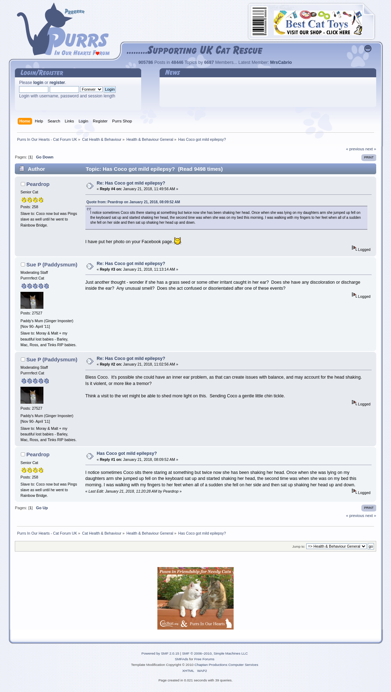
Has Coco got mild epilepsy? (127, 453)
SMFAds (181, 659)
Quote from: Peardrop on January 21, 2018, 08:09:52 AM (133, 202)
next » (370, 149)
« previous (355, 149)
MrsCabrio (281, 62)
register (57, 82)
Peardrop (38, 184)
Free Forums (204, 659)
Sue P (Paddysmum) (51, 264)
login (38, 82)
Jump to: (298, 546)
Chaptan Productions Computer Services (226, 665)
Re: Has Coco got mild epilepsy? (131, 183)
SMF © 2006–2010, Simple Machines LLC (215, 653)
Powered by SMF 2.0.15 (160, 653)
